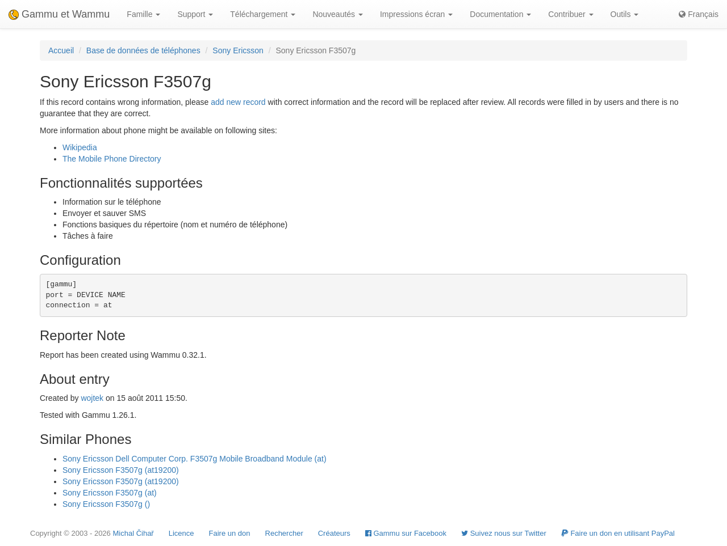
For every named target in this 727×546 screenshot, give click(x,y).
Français (698, 14)
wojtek (92, 398)
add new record (238, 102)
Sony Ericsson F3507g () (106, 504)
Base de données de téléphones (143, 50)
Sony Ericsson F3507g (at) (109, 492)
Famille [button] (143, 14)
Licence (181, 533)
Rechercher (284, 533)
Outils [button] (625, 14)
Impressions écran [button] (416, 14)
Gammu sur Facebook (405, 533)
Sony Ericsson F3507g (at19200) (120, 470)
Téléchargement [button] (262, 14)
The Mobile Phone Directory (111, 158)
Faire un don (229, 533)
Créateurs (334, 533)
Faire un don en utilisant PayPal (618, 533)
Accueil (61, 50)
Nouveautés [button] (337, 14)
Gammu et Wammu (59, 14)
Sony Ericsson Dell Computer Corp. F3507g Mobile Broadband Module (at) (194, 458)
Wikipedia (79, 147)
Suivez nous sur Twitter (503, 533)
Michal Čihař (132, 533)
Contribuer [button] (570, 14)
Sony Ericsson (237, 50)
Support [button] (195, 14)
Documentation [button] (500, 14)
